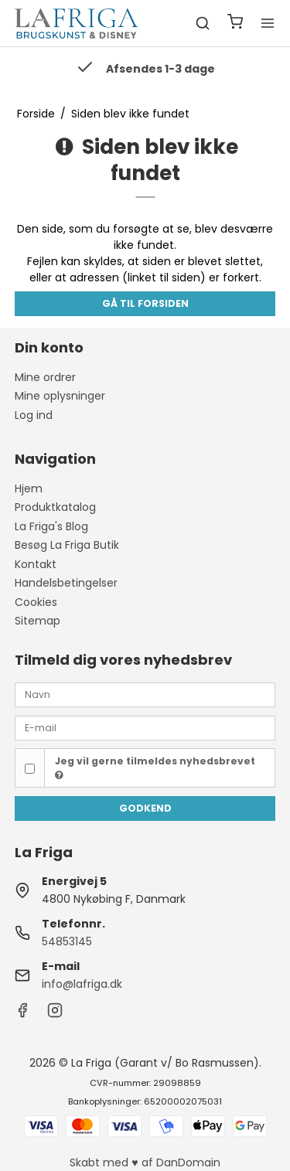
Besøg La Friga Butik (67, 545)
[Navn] (145, 694)
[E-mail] (145, 727)
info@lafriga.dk (82, 984)
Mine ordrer (45, 377)
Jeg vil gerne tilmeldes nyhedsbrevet (155, 767)
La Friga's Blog (51, 526)
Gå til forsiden (145, 303)
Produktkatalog (55, 507)
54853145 (67, 941)
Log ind (34, 415)
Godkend (145, 808)
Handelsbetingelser (66, 583)
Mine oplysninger (60, 395)
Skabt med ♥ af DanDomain (145, 1162)
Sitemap (37, 620)
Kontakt (35, 564)
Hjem (29, 488)
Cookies (36, 602)
